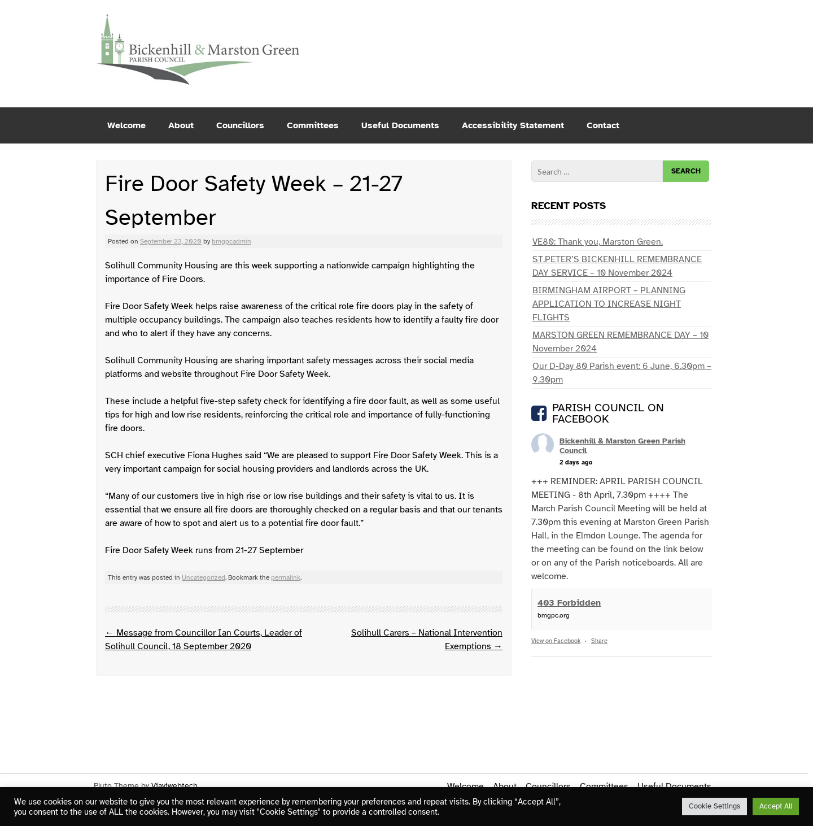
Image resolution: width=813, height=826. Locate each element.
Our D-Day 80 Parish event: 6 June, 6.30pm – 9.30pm (621, 372)
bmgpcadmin (231, 241)
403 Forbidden (569, 602)
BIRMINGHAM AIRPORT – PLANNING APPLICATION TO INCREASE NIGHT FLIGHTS (608, 304)
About (181, 125)
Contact (603, 125)
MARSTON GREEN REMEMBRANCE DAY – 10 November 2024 (620, 341)
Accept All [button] (775, 806)
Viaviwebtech (174, 785)
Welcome (126, 125)
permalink (285, 577)
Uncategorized (203, 577)
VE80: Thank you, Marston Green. (597, 241)
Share (599, 641)
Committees (313, 125)
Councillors (240, 125)
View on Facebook (555, 641)
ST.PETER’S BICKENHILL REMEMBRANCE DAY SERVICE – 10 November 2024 (617, 266)
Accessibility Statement (513, 125)
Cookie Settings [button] (714, 806)
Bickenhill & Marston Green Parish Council (622, 445)
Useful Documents (400, 125)
